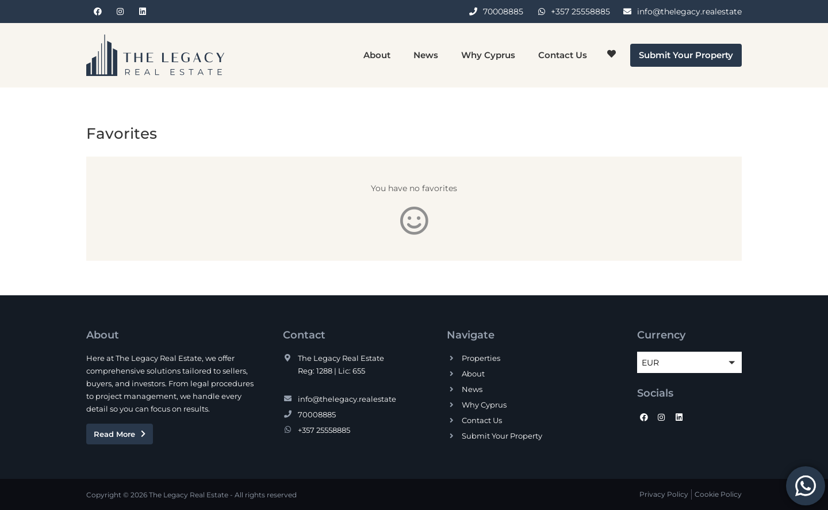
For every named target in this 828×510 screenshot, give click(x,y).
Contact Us (562, 55)
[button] (689, 362)
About (376, 55)
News (425, 55)
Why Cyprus (488, 55)
